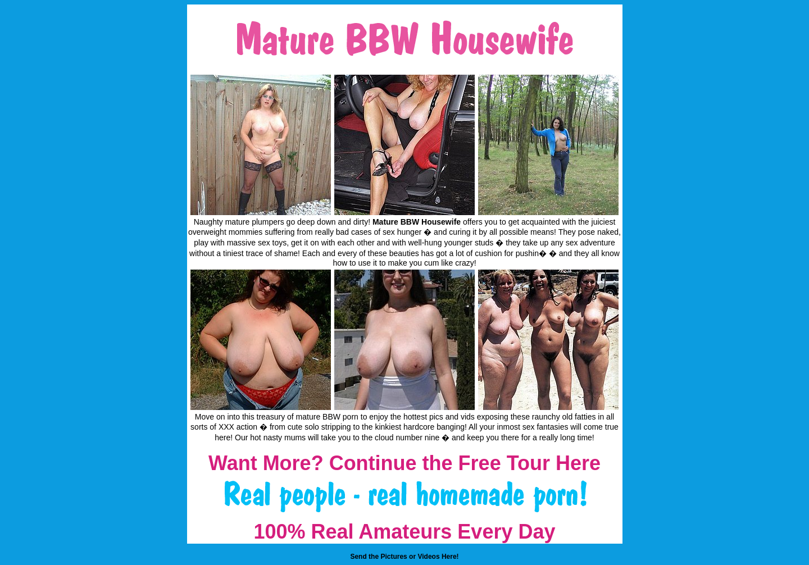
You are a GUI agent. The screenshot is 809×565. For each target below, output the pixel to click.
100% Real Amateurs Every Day (405, 531)
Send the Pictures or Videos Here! (404, 557)
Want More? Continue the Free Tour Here (404, 463)
